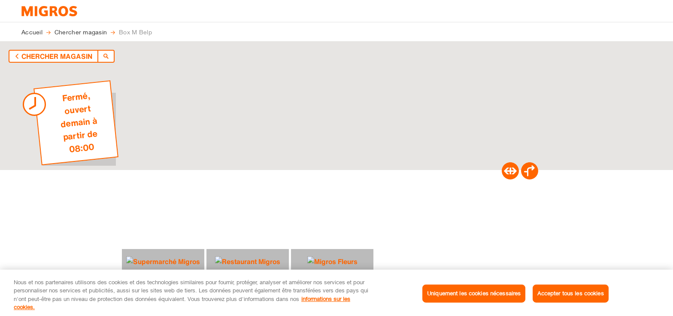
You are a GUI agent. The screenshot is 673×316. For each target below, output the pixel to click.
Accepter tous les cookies (570, 300)
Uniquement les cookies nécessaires (474, 300)
